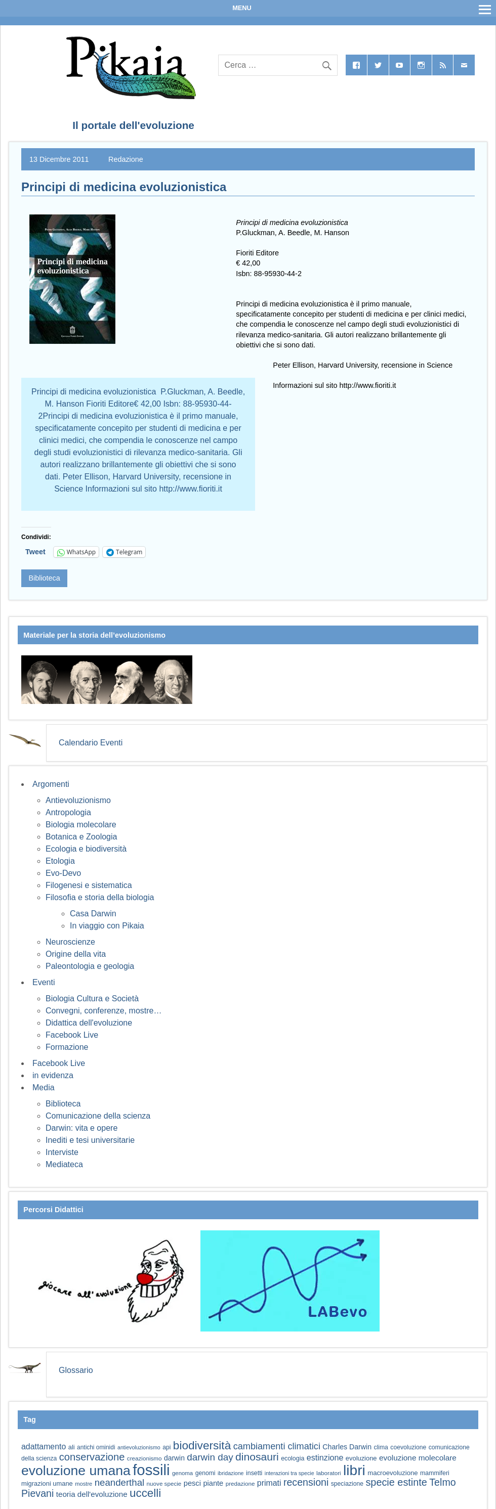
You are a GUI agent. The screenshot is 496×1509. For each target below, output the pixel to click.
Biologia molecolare (81, 824)
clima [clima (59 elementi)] (381, 1447)
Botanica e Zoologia (81, 836)
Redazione (125, 159)
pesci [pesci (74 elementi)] (192, 1483)
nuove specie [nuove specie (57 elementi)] (164, 1483)
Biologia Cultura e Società (92, 998)
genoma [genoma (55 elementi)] (182, 1473)
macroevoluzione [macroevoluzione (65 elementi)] (392, 1473)
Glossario (76, 1370)
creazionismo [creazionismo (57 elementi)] (144, 1458)
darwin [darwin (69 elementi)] (174, 1458)
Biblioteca (44, 578)
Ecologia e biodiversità (86, 849)
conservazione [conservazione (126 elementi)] (92, 1456)
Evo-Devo (63, 873)
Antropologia (68, 812)
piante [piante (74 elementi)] (213, 1483)
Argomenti (50, 784)
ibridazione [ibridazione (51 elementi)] (231, 1473)
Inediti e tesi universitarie (90, 1140)
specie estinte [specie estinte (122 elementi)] (396, 1482)
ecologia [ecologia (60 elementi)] (292, 1458)
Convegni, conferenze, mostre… (103, 1010)
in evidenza (52, 1075)
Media (43, 1087)
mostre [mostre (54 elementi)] (83, 1484)
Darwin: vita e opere (81, 1128)
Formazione (67, 1047)
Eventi (43, 982)
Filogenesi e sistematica (89, 885)
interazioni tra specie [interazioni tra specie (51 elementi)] (289, 1473)
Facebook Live (72, 1035)
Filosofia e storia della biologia (100, 897)
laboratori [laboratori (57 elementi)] (328, 1473)
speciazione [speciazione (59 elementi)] (347, 1483)
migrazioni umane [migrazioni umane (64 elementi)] (47, 1483)
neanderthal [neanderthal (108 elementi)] (119, 1482)
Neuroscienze (70, 942)
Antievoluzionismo (78, 800)
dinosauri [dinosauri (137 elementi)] (257, 1456)
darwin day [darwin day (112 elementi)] (210, 1457)
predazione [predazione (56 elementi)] (240, 1483)
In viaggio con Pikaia (107, 925)
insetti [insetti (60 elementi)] (254, 1473)
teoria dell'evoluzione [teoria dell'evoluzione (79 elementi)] (92, 1494)
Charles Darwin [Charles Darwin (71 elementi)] (346, 1447)
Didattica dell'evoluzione (89, 1022)
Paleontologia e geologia (90, 966)
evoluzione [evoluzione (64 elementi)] (361, 1458)
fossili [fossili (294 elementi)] (151, 1469)
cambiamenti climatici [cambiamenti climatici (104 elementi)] (276, 1446)
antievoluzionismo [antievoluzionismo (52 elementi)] (138, 1447)
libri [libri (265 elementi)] (354, 1470)
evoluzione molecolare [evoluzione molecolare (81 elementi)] (418, 1457)
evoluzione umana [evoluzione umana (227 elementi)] (76, 1470)
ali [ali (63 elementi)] (71, 1447)
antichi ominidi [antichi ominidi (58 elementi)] (96, 1447)
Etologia (60, 861)
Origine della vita (76, 954)
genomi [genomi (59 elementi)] (205, 1473)
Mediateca (64, 1164)
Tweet (35, 552)
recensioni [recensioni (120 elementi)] (305, 1482)
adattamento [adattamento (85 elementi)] (43, 1446)
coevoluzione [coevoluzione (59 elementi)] (408, 1447)
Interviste (62, 1152)
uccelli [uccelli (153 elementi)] (145, 1493)
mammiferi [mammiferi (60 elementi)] (434, 1473)
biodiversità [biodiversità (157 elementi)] (202, 1445)
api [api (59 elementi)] (166, 1447)
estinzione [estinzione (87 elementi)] (325, 1457)
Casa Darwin (93, 913)
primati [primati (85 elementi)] (269, 1483)
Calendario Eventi (90, 742)
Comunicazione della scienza (98, 1116)
